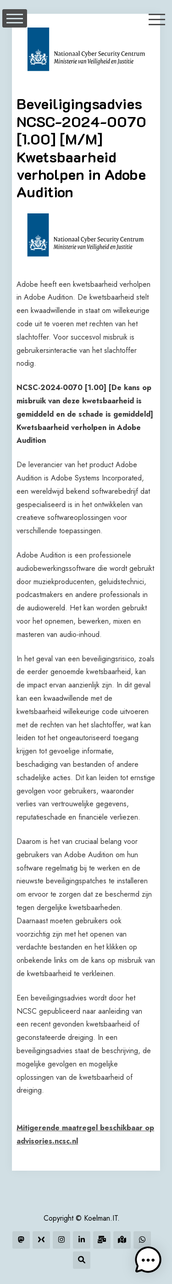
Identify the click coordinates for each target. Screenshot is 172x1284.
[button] (148, 1260)
